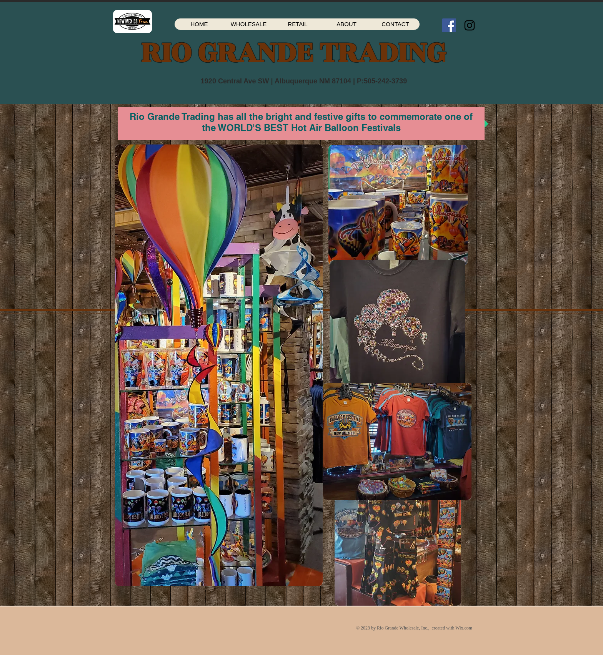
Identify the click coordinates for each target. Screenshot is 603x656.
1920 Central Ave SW (235, 81)
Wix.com (463, 628)
